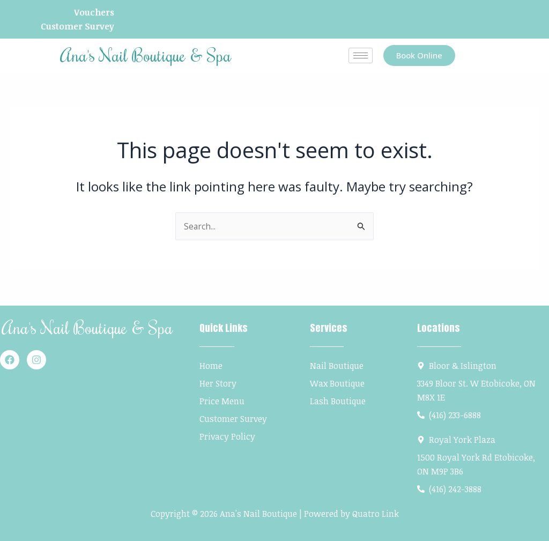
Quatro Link (375, 514)
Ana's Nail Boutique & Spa (145, 55)
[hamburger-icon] (360, 56)
